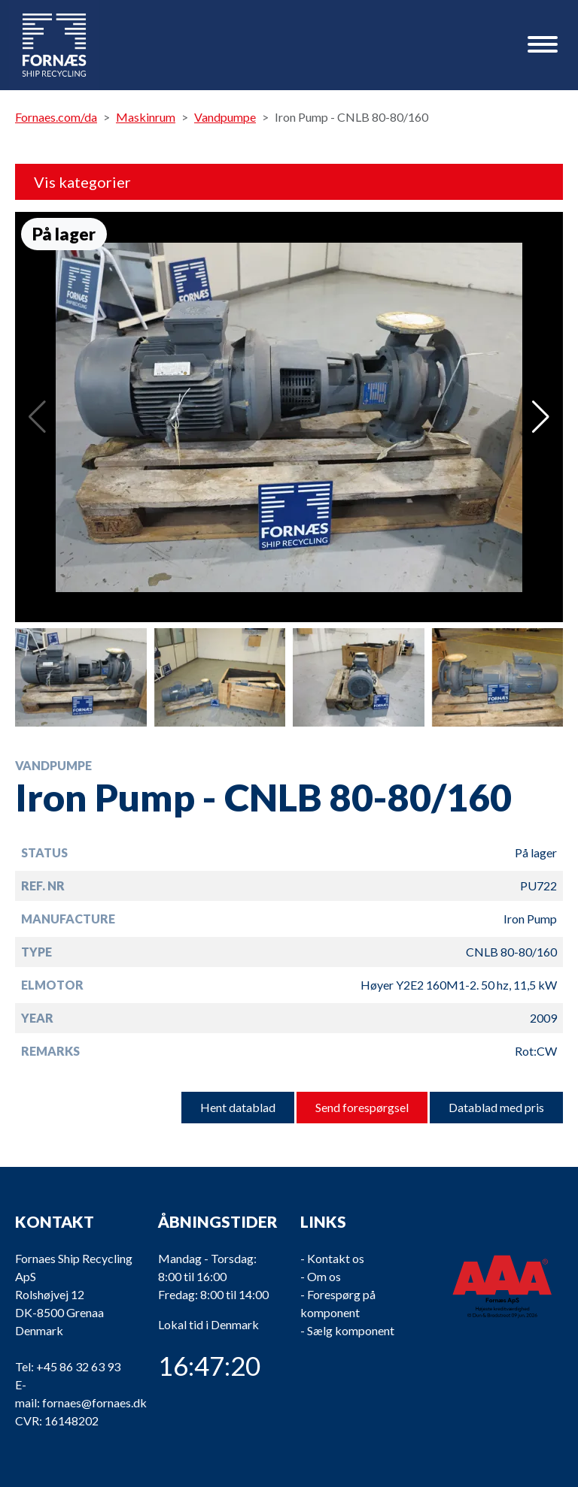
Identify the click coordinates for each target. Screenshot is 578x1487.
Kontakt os (335, 1258)
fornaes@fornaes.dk (94, 1402)
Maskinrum (145, 117)
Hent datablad (237, 1107)
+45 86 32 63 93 (78, 1366)
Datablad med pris (496, 1107)
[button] (541, 417)
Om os (324, 1276)
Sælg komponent (350, 1330)
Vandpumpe (225, 117)
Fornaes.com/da (56, 117)
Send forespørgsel (362, 1107)
